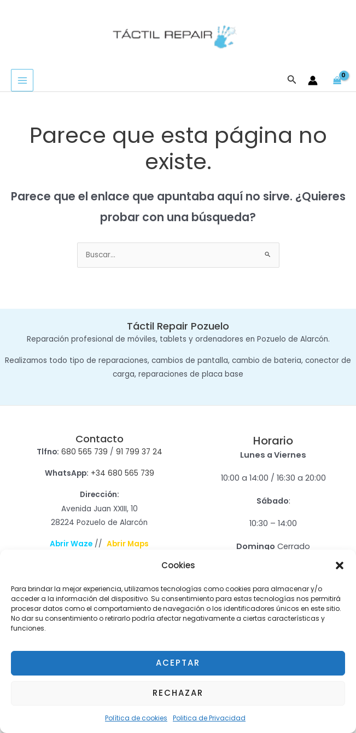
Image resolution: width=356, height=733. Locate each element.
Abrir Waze (71, 544)
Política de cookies (136, 718)
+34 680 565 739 (122, 474)
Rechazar (178, 693)
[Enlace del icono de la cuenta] (313, 81)
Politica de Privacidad (209, 718)
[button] (339, 565)
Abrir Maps (128, 544)
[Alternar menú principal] (22, 81)
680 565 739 (84, 452)
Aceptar (178, 662)
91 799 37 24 (139, 452)
